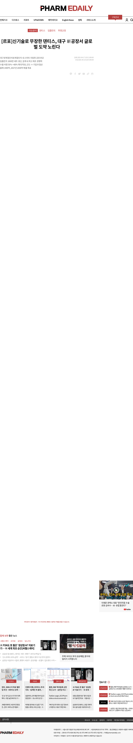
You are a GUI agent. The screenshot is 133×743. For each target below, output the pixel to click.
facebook (75, 74)
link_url (88, 74)
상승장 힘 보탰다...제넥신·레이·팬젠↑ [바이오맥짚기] (21, 653)
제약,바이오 (82, 681)
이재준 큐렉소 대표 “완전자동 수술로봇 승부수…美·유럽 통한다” (115, 604)
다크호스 (15, 19)
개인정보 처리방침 (119, 720)
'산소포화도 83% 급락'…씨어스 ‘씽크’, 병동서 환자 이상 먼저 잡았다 (26, 657)
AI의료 (13, 641)
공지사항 (5, 719)
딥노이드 (28, 641)
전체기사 (3, 19)
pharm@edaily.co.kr (114, 733)
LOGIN (126, 19)
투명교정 (62, 30)
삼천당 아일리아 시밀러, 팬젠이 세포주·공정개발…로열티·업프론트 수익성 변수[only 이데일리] (36, 660)
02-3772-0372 (92, 733)
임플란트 (51, 30)
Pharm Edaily (12, 732)
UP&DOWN (39, 19)
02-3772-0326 (69, 733)
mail (83, 74)
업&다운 (58, 681)
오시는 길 (94, 720)
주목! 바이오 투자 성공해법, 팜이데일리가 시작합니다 (76, 657)
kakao (71, 74)
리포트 (26, 19)
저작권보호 (130, 720)
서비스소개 (91, 19)
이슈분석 (33, 30)
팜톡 (80, 19)
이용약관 (109, 720)
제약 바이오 (53, 19)
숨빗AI (20, 641)
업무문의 (102, 720)
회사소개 (87, 720)
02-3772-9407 (84, 733)
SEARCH (131, 19)
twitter (79, 74)
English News (68, 19)
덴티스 (42, 30)
